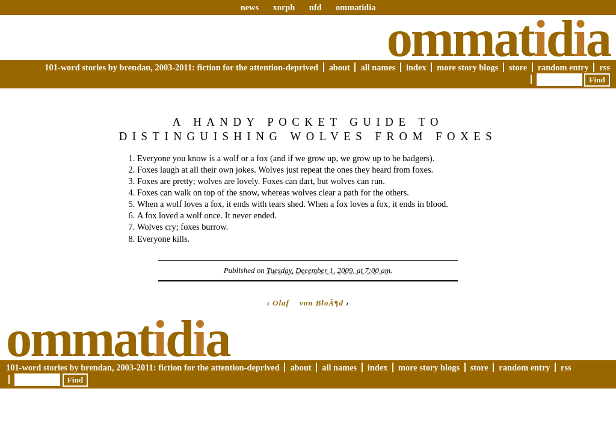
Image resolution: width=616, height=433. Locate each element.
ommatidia (355, 7)
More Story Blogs (467, 67)
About (339, 67)
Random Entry (563, 67)
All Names (377, 67)
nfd (315, 7)
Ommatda (498, 38)
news (250, 7)
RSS (604, 67)
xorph (284, 7)
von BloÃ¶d (321, 302)
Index (416, 67)
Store (518, 67)
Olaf (281, 302)
